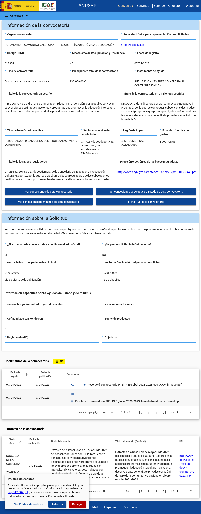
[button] (100, 25)
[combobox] (108, 412)
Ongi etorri (175, 6)
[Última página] (164, 412)
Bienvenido (125, 6)
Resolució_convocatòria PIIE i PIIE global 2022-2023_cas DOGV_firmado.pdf (132, 384)
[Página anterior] (149, 412)
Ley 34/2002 (18, 492)
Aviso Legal (130, 507)
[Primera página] (141, 412)
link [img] (73, 385)
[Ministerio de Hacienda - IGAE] (30, 6)
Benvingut (143, 6)
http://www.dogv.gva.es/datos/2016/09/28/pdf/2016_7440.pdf (156, 172)
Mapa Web (110, 507)
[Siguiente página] (156, 412)
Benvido (159, 6)
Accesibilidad (90, 507)
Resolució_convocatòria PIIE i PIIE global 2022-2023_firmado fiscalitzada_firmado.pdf (126, 401)
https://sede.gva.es (132, 44)
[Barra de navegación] (16, 15)
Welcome (192, 6)
